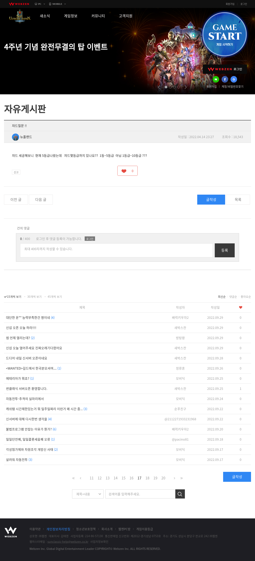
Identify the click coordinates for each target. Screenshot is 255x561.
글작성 (211, 199)
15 (124, 478)
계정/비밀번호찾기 (232, 86)
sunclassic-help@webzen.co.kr (67, 541)
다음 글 (40, 199)
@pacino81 (180, 439)
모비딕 (180, 378)
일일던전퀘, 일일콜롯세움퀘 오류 (30, 439)
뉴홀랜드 (22, 136)
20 (163, 478)
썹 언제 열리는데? (20, 337)
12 (100, 478)
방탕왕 (180, 337)
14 (116, 478)
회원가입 (230, 4)
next (185, 87)
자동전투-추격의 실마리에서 (25, 398)
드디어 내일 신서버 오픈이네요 (26, 358)
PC (39, 4)
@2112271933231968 (180, 419)
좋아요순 (246, 297)
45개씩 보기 (55, 297)
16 (131, 478)
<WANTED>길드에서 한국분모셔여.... (33, 368)
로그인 (243, 4)
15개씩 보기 (14, 297)
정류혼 (180, 368)
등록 (224, 250)
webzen (19, 4)
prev (159, 87)
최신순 (222, 297)
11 (92, 478)
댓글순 (233, 297)
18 (147, 478)
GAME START (224, 34)
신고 (16, 172)
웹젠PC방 (124, 529)
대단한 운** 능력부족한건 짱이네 (30, 317)
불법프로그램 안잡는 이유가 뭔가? (31, 429)
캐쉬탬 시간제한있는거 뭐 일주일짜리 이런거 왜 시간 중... (46, 408)
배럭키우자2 (180, 317)
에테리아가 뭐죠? (20, 378)
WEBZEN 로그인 (225, 69)
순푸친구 (180, 408)
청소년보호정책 (86, 529)
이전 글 (16, 199)
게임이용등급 (144, 529)
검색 (180, 494)
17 (139, 478)
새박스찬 (180, 327)
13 (108, 478)
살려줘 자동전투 (19, 459)
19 (155, 478)
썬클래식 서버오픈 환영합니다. (26, 388)
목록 (238, 199)
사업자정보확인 (99, 541)
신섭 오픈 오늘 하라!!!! (21, 327)
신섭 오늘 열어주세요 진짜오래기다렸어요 (34, 347)
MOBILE (57, 4)
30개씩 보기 (34, 297)
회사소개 (107, 529)
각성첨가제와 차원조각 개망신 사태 (32, 449)
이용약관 (35, 529)
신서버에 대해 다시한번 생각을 (29, 419)
